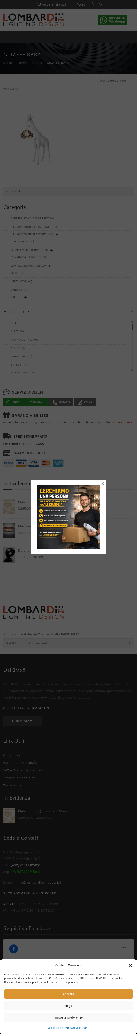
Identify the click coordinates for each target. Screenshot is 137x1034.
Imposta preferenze (68, 1017)
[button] (131, 965)
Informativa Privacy (76, 1027)
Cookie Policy (55, 1027)
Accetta (68, 994)
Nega (68, 1006)
